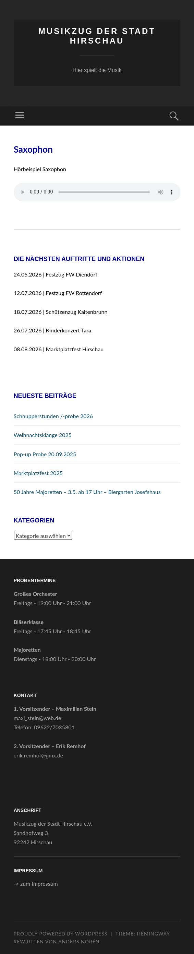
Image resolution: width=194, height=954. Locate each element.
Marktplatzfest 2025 (38, 473)
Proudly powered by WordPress (61, 934)
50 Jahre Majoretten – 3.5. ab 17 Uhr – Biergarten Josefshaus (87, 491)
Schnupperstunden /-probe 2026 (53, 416)
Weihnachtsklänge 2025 (43, 435)
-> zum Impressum (36, 883)
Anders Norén (78, 941)
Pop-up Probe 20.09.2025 (45, 454)
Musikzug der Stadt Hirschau (97, 36)
